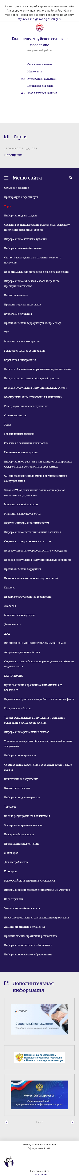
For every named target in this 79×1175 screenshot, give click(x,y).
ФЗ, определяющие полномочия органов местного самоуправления (35, 478)
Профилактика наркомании (21, 843)
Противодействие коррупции (22, 569)
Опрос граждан (13, 899)
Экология (10, 606)
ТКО (6, 332)
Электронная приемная (41, 78)
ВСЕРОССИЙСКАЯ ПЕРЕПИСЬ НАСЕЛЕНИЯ (29, 880)
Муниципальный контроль (21, 504)
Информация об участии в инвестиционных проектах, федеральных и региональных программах (38, 464)
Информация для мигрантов (22, 797)
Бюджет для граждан (17, 788)
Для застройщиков (16, 862)
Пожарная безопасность (19, 834)
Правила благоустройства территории (28, 596)
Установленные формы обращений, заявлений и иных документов (38, 744)
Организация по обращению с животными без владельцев (33, 688)
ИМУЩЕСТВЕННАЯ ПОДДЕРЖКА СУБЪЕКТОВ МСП (35, 643)
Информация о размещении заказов (26, 732)
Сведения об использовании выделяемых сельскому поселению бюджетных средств (37, 227)
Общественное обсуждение (21, 779)
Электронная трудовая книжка (23, 825)
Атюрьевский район (39, 50)
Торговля (10, 806)
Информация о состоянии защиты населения (32, 532)
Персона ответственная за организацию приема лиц (36, 917)
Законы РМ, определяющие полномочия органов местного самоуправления (34, 493)
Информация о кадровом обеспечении (28, 945)
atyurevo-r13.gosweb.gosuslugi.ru (39, 19)
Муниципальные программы (22, 513)
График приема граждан (19, 433)
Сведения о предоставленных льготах (27, 541)
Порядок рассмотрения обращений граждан (31, 378)
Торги (8, 206)
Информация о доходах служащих (25, 239)
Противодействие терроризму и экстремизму (32, 323)
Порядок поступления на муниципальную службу (35, 387)
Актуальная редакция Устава (22, 652)
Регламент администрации (21, 452)
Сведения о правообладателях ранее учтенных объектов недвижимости (39, 664)
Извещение (13, 155)
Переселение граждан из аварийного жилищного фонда (39, 699)
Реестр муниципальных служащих (26, 406)
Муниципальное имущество (22, 341)
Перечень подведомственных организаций (31, 578)
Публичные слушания (18, 313)
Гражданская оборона (17, 708)
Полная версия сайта (40, 85)
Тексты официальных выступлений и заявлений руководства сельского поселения (34, 720)
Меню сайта (34, 71)
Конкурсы (10, 871)
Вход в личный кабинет (42, 93)
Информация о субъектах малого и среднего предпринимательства (32, 284)
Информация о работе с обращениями (28, 954)
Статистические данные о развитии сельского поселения (32, 260)
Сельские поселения (39, 64)
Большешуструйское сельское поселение (39, 42)
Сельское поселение (16, 187)
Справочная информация (20, 360)
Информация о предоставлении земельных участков (37, 889)
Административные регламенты (24, 926)
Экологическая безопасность (22, 908)
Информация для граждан (20, 215)
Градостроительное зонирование (24, 350)
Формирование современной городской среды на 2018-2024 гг (38, 767)
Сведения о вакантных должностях (26, 443)
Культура (9, 587)
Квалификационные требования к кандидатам (33, 397)
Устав (7, 424)
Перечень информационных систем (26, 522)
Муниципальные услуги (19, 615)
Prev (6, 1122)
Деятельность (12, 624)
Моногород (11, 852)
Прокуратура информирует (21, 197)
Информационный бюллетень (23, 248)
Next (72, 1122)
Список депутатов (15, 415)
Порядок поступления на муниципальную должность (37, 559)
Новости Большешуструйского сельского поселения (36, 271)
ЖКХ (7, 633)
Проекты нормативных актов (22, 304)
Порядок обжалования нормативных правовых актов (37, 369)
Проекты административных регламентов (30, 936)
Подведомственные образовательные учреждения (35, 550)
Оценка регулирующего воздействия (27, 816)
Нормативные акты (16, 295)
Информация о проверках (20, 755)
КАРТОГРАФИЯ (13, 675)
